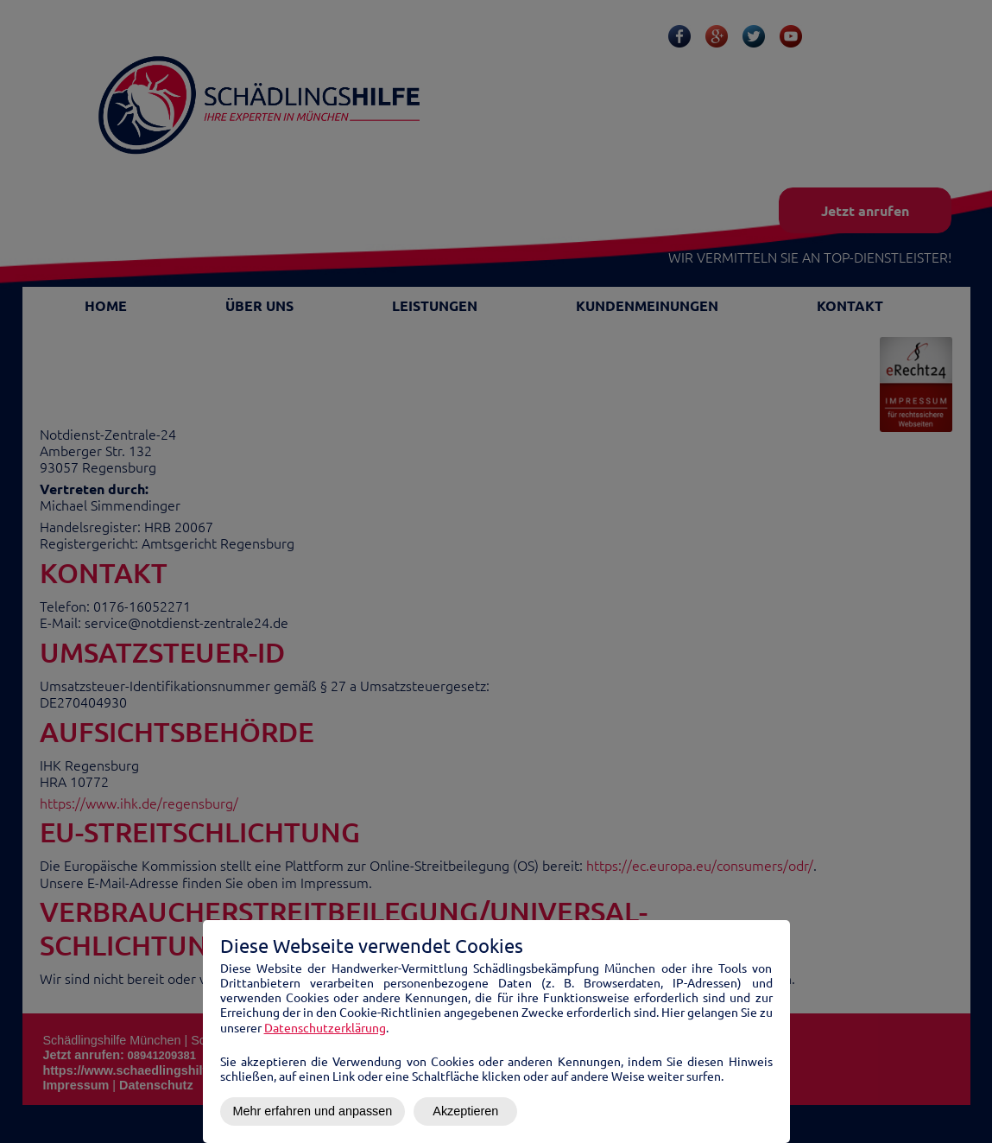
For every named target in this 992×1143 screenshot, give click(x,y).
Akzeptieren (465, 1111)
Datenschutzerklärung (325, 1027)
